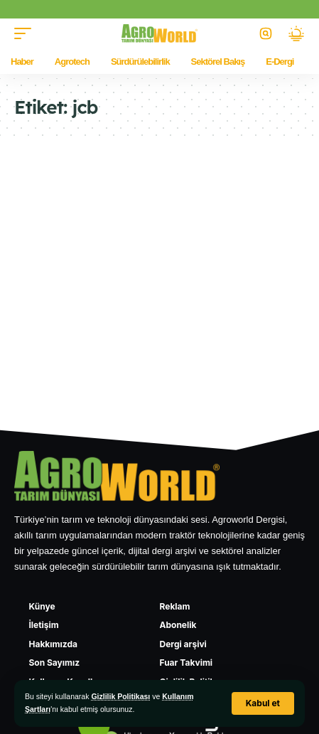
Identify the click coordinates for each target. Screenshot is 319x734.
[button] (263, 703)
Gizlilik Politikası (120, 696)
